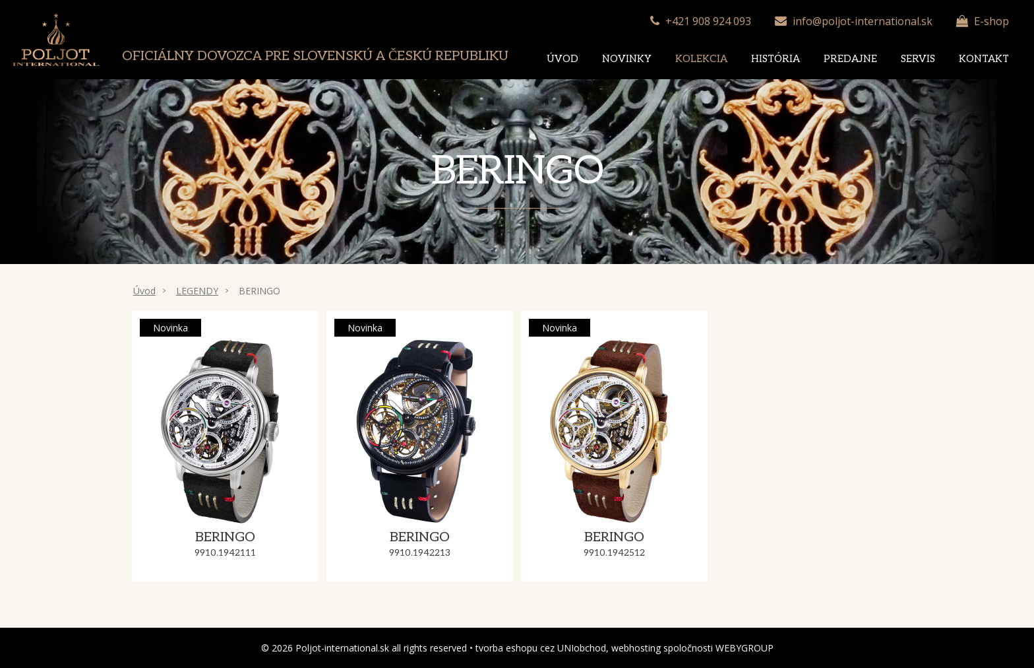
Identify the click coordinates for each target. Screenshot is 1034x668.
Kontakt (984, 59)
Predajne (850, 59)
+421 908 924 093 (708, 21)
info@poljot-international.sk (862, 21)
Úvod (562, 59)
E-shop (991, 21)
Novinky (627, 59)
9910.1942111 (225, 552)
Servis (918, 59)
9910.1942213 (419, 552)
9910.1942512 (614, 552)
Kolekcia (701, 59)
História (775, 59)
